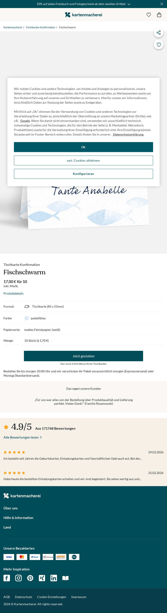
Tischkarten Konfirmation (40, 27)
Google (25, 121)
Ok (83, 147)
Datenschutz (23, 597)
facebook (6, 578)
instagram (18, 578)
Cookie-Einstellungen (51, 597)
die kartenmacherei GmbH (83, 14)
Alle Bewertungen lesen (21, 437)
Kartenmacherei (12, 27)
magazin (65, 578)
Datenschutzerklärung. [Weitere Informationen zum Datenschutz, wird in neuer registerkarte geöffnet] (128, 134)
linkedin (53, 578)
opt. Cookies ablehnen (83, 160)
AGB (6, 597)
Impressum (78, 597)
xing (42, 578)
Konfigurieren (83, 174)
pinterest (30, 578)
